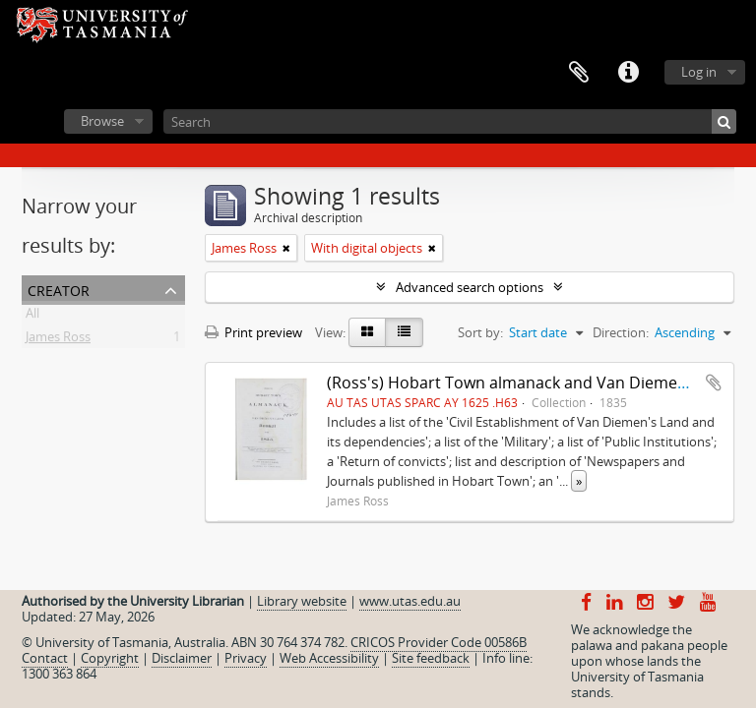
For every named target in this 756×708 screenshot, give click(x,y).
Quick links (628, 72)
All (32, 316)
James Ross (58, 340)
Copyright (110, 658)
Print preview (253, 332)
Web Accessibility (329, 658)
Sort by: (480, 332)
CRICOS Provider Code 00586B (438, 642)
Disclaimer (182, 658)
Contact (45, 658)
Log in (699, 72)
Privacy (245, 658)
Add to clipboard (714, 382)
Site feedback (431, 658)
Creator (59, 288)
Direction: (621, 332)
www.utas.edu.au (410, 601)
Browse (102, 121)
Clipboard (578, 72)
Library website (301, 601)
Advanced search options (469, 287)
